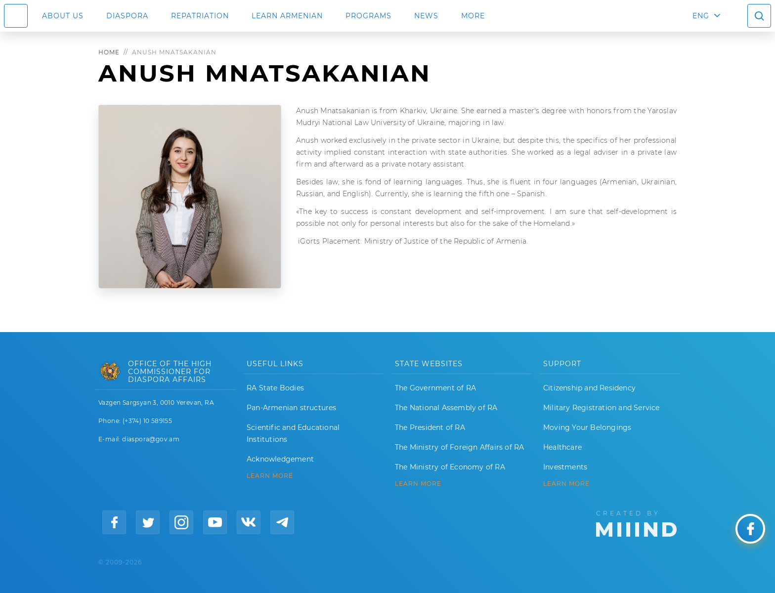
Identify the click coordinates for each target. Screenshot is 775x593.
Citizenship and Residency (589, 387)
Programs (368, 15)
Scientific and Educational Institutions (293, 433)
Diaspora (127, 15)
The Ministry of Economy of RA (450, 467)
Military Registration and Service (601, 407)
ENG (700, 15)
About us (63, 15)
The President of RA (430, 427)
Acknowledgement (280, 459)
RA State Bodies (275, 387)
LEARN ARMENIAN (287, 15)
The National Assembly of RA (446, 407)
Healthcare (562, 447)
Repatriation (200, 15)
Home (109, 52)
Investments (565, 467)
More (473, 15)
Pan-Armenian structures (292, 407)
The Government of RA (435, 387)
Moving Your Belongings (587, 427)
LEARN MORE (270, 476)
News (426, 15)
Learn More (566, 484)
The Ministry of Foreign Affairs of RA (459, 447)
